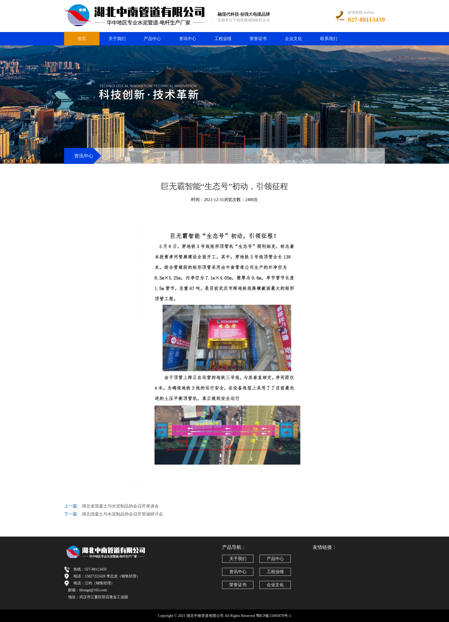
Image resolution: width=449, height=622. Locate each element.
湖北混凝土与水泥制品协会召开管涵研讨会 (122, 514)
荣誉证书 (258, 38)
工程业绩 (222, 38)
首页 (82, 38)
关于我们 (117, 38)
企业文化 (293, 38)
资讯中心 (187, 38)
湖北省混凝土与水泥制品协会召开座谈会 (120, 506)
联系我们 (328, 38)
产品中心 (152, 38)
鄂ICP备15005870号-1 (273, 616)
